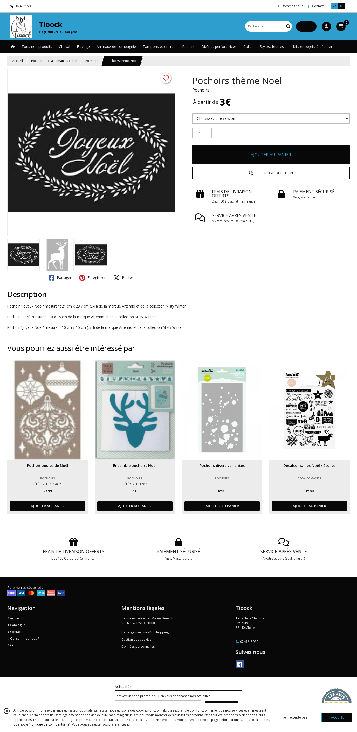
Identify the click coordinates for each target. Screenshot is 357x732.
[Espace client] (326, 26)
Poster (123, 278)
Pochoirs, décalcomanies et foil (54, 61)
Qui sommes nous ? (23, 638)
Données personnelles (138, 646)
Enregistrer (92, 278)
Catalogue (16, 625)
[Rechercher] (288, 26)
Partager (60, 278)
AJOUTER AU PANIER (271, 154)
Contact (318, 6)
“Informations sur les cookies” (241, 719)
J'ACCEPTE (336, 717)
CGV (11, 645)
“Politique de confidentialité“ (49, 724)
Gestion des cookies (136, 639)
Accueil (17, 61)
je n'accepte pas (295, 717)
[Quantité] (202, 133)
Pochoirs (91, 61)
